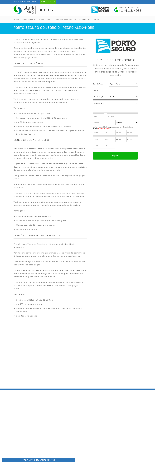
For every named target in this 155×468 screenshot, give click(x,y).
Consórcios (45, 19)
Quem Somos (28, 19)
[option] (50, 124)
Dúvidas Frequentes (65, 19)
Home (16, 19)
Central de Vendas (90, 19)
